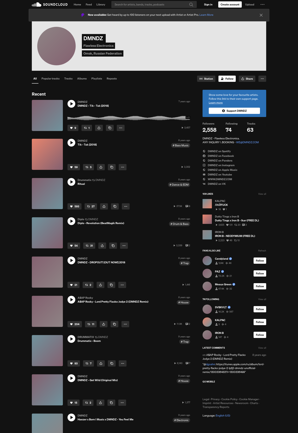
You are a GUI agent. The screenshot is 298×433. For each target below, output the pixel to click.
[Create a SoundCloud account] (230, 4)
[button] (262, 4)
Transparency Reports (216, 407)
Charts (254, 403)
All (35, 78)
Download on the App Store (214, 390)
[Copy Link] (110, 128)
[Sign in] (208, 4)
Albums (82, 78)
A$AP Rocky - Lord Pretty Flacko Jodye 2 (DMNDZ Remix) (224, 357)
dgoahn (210, 364)
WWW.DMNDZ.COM (217, 179)
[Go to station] (206, 79)
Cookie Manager (249, 399)
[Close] (261, 15)
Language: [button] (216, 415)
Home (77, 4)
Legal (206, 399)
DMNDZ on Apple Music (220, 170)
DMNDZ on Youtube (217, 174)
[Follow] (227, 79)
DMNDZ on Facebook (218, 156)
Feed (89, 4)
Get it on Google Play (240, 390)
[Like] (73, 128)
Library (100, 4)
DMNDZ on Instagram (219, 165)
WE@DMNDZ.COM (247, 142)
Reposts (112, 78)
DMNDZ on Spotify (217, 151)
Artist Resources (223, 403)
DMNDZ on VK (214, 184)
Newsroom (241, 403)
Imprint (207, 403)
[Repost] (86, 128)
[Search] (154, 4)
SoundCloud (50, 4)
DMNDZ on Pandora (217, 160)
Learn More (206, 15)
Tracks (68, 78)
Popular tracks (51, 78)
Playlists (96, 78)
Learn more (216, 102)
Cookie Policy (229, 399)
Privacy (215, 399)
